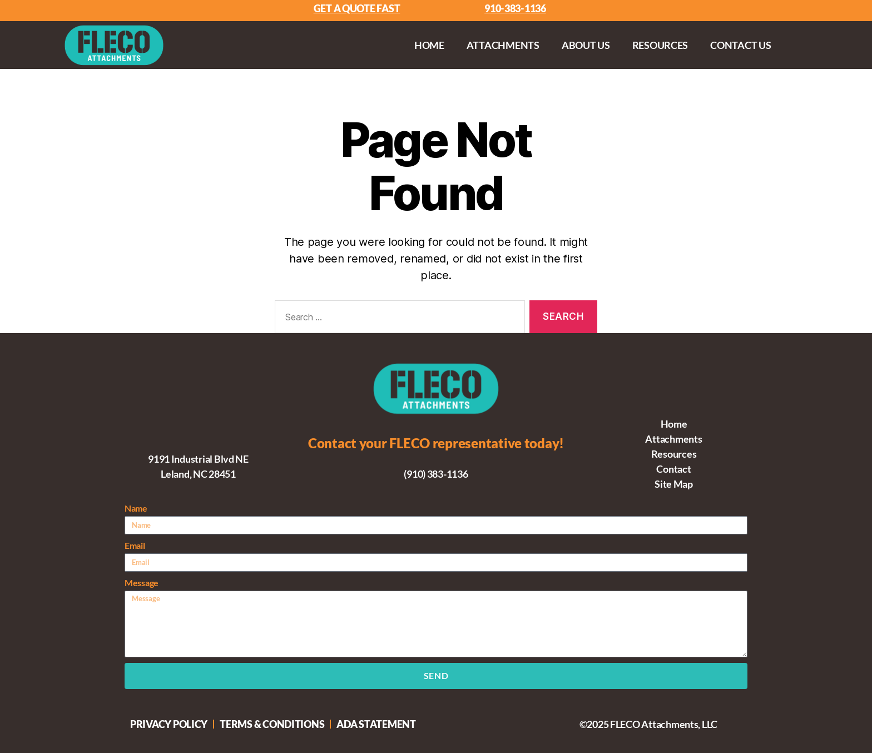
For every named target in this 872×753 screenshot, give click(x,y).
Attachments (503, 45)
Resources (660, 45)
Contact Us (740, 45)
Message (141, 582)
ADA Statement (376, 724)
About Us (586, 45)
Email (135, 545)
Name (136, 508)
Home (429, 45)
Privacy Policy (168, 724)
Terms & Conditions (272, 724)
